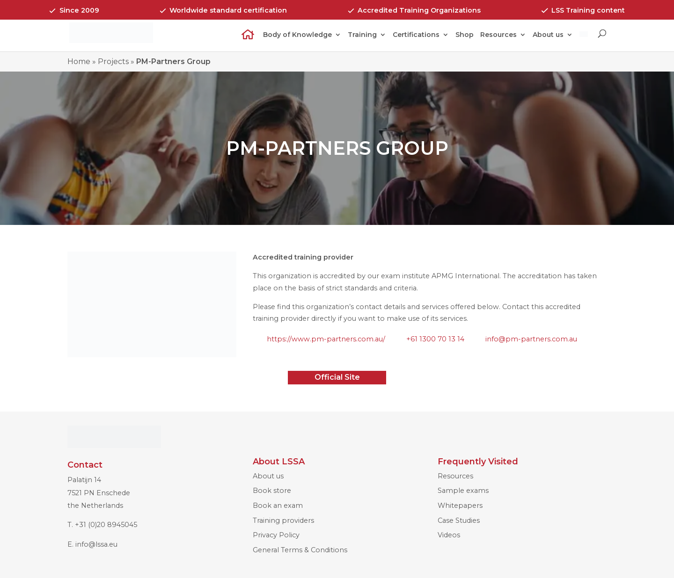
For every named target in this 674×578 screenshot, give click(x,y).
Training (362, 35)
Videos (449, 535)
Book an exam (278, 505)
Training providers (283, 520)
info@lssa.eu (96, 544)
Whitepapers (460, 505)
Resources (498, 35)
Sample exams (463, 490)
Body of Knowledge (297, 35)
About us (548, 35)
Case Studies (459, 520)
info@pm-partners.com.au (531, 339)
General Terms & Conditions (300, 550)
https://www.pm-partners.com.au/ (326, 339)
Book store (272, 490)
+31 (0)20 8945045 (106, 524)
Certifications (416, 35)
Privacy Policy (276, 535)
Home (244, 40)
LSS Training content (588, 10)
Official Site (337, 377)
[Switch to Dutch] (583, 40)
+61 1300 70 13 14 (435, 339)
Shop (464, 35)
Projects (113, 61)
